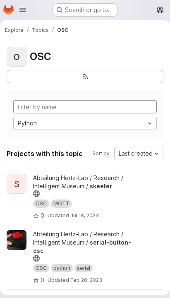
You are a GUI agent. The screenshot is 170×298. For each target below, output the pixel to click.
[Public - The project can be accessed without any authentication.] (36, 193)
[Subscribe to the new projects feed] (85, 76)
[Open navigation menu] (22, 10)
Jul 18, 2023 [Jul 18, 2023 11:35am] (84, 215)
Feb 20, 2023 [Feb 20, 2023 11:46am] (86, 280)
